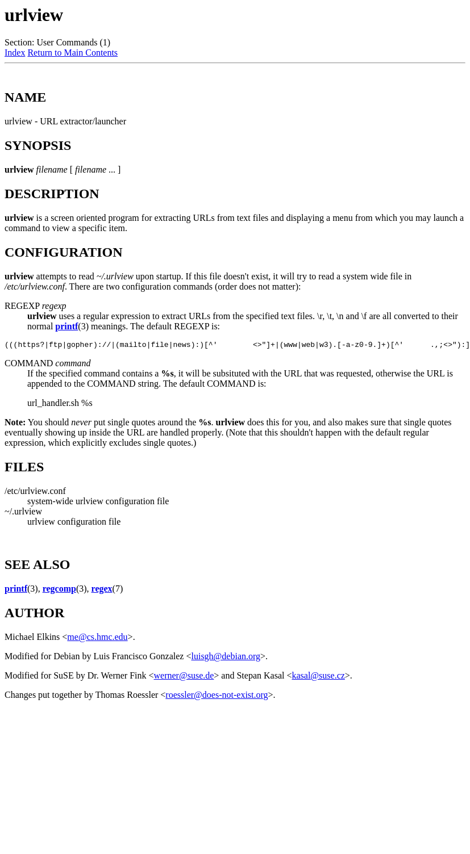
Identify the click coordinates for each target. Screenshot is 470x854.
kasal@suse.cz (318, 677)
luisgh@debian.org (225, 658)
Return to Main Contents (72, 52)
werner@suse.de (184, 677)
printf (66, 326)
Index (15, 52)
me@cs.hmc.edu (97, 638)
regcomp (59, 590)
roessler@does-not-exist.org (216, 696)
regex (102, 590)
